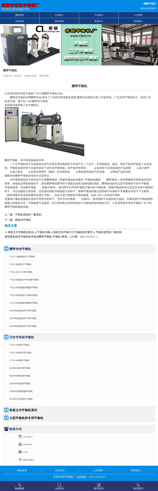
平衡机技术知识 (30, 76)
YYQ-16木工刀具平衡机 (20, 272)
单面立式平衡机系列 (23, 410)
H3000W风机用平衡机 (20, 383)
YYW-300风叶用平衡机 (20, 352)
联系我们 (138, 21)
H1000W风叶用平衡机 (20, 368)
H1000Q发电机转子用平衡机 (23, 310)
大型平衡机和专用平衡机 (26, 418)
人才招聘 (138, 15)
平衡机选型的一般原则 (28, 214)
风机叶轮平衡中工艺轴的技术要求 (73, 232)
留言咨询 (59, 21)
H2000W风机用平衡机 (20, 376)
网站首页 (19, 15)
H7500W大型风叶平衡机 (21, 399)
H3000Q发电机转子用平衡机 (23, 326)
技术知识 (19, 21)
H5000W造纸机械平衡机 (21, 391)
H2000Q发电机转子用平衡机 (23, 318)
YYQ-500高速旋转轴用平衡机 (23, 303)
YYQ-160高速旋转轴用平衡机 (23, 287)
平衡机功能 (43, 232)
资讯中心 (98, 21)
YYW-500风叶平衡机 (19, 360)
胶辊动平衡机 (23, 219)
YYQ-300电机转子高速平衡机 (23, 295)
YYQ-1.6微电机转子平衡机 (22, 256)
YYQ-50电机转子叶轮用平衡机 (24, 279)
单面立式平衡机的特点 (21, 232)
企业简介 (59, 15)
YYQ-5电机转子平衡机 (20, 264)
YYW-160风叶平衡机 (19, 345)
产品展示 (98, 15)
